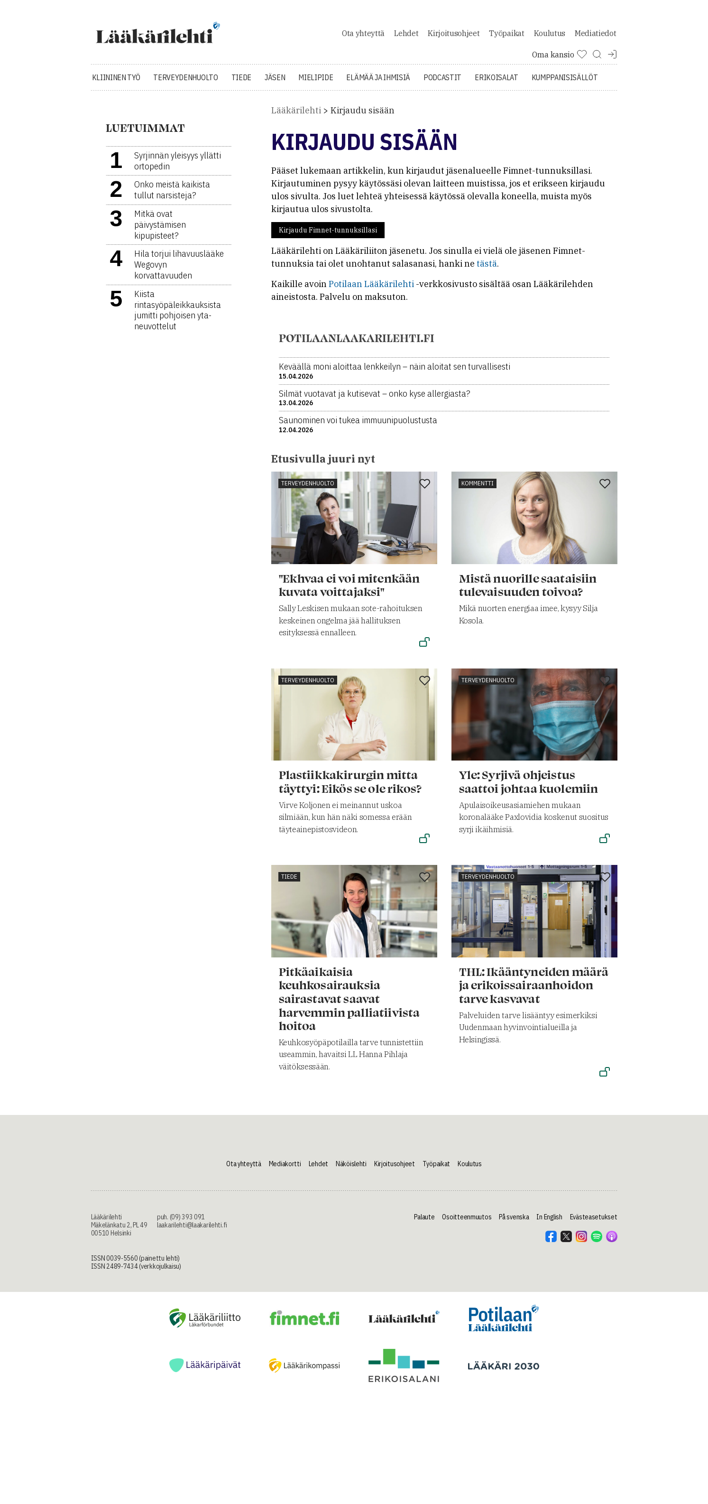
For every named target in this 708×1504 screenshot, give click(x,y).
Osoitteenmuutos (466, 1239)
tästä (487, 285)
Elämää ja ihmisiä (378, 99)
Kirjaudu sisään (363, 132)
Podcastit (442, 99)
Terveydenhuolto (185, 99)
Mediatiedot (595, 44)
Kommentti (477, 505)
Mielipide (315, 99)
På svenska (514, 1239)
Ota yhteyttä (363, 44)
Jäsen (275, 99)
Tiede (241, 99)
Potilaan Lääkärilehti (371, 306)
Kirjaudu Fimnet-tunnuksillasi (328, 252)
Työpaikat (506, 44)
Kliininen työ (116, 99)
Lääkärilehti (296, 132)
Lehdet (406, 44)
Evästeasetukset (593, 1239)
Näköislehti (351, 1186)
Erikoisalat (496, 99)
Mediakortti (285, 1186)
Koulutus (549, 44)
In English (549, 1239)
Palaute (424, 1239)
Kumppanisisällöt (565, 99)
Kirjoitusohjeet (453, 44)
